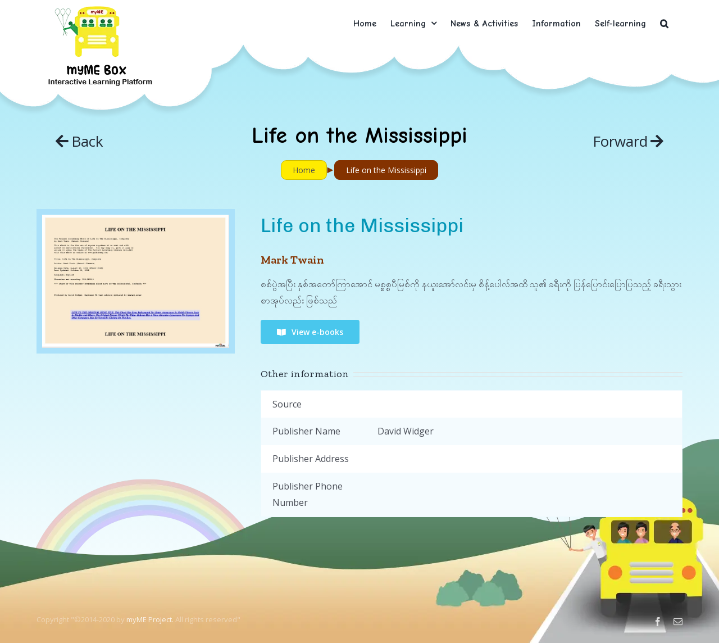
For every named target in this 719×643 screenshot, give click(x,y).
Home (304, 170)
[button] (664, 23)
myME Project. (150, 619)
